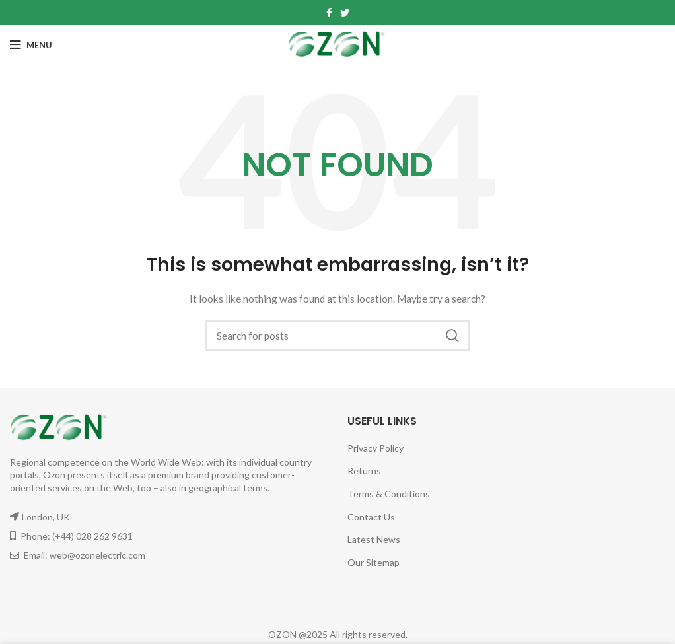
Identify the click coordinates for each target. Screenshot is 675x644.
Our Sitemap (373, 562)
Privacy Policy (375, 448)
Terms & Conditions (388, 493)
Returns (364, 470)
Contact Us (371, 516)
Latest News (373, 539)
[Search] (337, 335)
